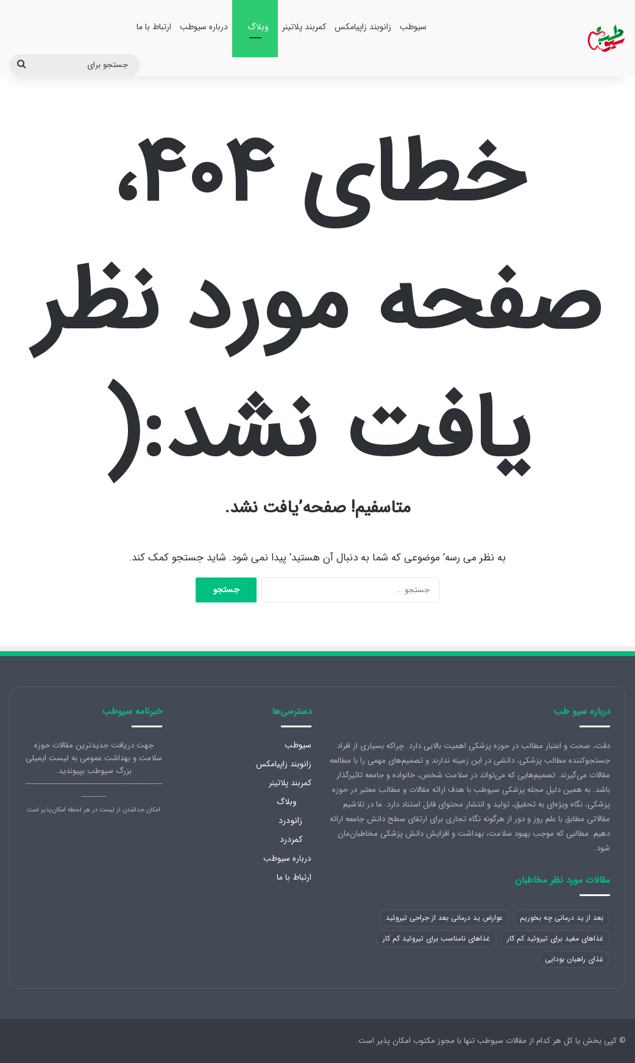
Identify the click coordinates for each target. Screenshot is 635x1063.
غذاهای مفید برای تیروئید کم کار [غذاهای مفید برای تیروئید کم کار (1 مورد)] (555, 938)
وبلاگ (258, 27)
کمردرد (291, 839)
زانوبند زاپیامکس (363, 27)
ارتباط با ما (154, 27)
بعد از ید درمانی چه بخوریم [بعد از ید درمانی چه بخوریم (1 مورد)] (561, 918)
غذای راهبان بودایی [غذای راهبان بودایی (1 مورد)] (574, 959)
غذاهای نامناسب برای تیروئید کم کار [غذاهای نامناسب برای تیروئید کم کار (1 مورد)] (436, 938)
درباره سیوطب (204, 27)
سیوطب (413, 27)
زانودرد (290, 820)
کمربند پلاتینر (304, 27)
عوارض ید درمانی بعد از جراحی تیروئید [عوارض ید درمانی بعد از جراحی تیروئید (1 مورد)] (444, 918)
